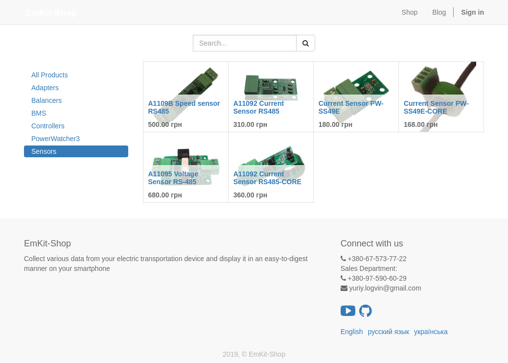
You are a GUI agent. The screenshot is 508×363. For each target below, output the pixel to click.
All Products (49, 75)
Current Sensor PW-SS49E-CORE (436, 107)
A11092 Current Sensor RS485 (258, 107)
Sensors (43, 151)
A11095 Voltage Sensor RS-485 (173, 177)
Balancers (46, 100)
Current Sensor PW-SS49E (351, 107)
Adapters (45, 88)
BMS (38, 113)
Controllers (48, 126)
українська (431, 332)
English (352, 332)
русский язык (388, 332)
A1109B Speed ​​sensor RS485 (184, 107)
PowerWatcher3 (55, 139)
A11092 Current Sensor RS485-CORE (267, 177)
